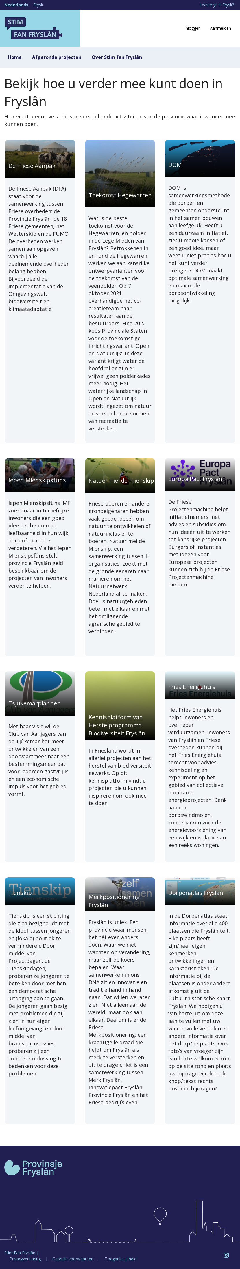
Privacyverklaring (25, 1258)
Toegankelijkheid (120, 1258)
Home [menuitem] (15, 57)
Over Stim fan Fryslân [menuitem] (117, 57)
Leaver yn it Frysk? (217, 5)
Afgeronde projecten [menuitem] (56, 57)
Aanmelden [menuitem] (220, 28)
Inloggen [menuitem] (192, 28)
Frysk (38, 5)
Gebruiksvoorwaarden (72, 1258)
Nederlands (16, 5)
